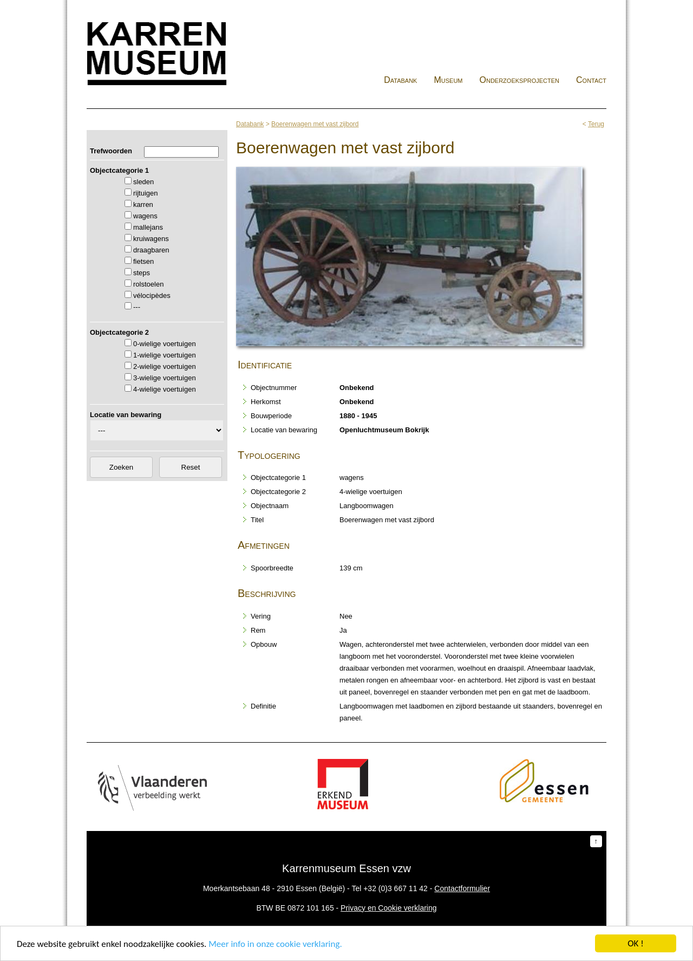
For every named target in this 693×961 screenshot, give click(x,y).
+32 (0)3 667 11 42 (395, 888)
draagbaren (151, 250)
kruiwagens (151, 239)
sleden (143, 182)
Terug (596, 124)
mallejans (148, 227)
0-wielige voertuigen (164, 344)
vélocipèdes (152, 295)
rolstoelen (148, 284)
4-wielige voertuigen (164, 389)
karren (143, 204)
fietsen (143, 261)
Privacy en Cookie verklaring (388, 908)
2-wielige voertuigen (164, 366)
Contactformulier (462, 888)
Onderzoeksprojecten (520, 80)
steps (141, 273)
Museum (448, 80)
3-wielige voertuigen (164, 378)
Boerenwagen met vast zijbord (314, 124)
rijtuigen (145, 193)
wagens (145, 216)
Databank (400, 80)
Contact (591, 80)
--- (136, 307)
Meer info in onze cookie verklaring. (275, 944)
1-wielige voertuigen (164, 355)
